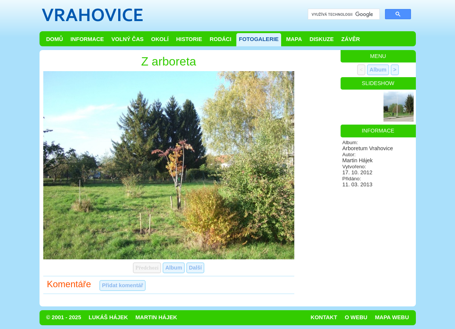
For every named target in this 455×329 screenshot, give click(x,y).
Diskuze (321, 39)
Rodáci (220, 39)
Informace (87, 39)
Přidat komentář (122, 285)
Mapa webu (392, 317)
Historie (189, 39)
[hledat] (343, 14)
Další (195, 268)
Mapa (294, 39)
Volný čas (127, 39)
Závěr (350, 39)
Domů (54, 39)
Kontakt (323, 317)
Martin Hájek (156, 317)
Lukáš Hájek (108, 317)
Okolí (160, 39)
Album (173, 268)
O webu (356, 317)
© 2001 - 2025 (63, 317)
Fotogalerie (259, 39)
